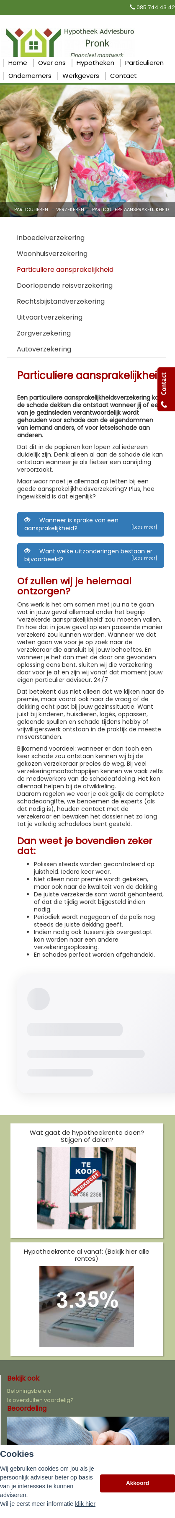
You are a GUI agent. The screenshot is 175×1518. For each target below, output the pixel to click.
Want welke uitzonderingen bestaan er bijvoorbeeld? (90, 555)
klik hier (85, 1503)
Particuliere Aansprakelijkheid (130, 209)
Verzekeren (70, 209)
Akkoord (137, 1483)
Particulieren (31, 209)
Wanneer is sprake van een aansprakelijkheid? (90, 524)
